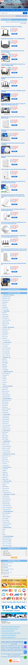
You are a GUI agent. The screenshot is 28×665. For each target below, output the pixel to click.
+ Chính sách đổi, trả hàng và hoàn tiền (9, 628)
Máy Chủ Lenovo (5, 461)
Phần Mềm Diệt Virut (6, 492)
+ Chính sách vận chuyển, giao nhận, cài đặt (10, 633)
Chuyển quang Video (6, 505)
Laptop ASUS (4, 474)
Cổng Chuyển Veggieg (6, 539)
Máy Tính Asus (4, 393)
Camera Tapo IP (5, 421)
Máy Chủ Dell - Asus (6, 455)
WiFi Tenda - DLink (5, 298)
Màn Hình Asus (4, 402)
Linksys (3, 529)
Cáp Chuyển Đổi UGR (6, 524)
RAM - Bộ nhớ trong (5, 348)
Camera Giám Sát (5, 426)
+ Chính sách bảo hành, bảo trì (7, 631)
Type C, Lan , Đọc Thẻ (6, 543)
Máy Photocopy (5, 486)
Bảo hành (23, 10)
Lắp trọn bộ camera (5, 425)
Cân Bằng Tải (4, 331)
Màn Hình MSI (4, 410)
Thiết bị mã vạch (5, 488)
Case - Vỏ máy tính (5, 355)
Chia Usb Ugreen (5, 520)
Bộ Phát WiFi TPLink (6, 296)
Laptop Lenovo (4, 475)
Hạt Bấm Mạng (4, 333)
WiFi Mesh (4, 312)
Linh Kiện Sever (5, 465)
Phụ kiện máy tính (5, 450)
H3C (2, 532)
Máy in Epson (4, 437)
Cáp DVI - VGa (4, 514)
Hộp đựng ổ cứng (5, 522)
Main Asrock (4, 361)
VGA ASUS (4, 368)
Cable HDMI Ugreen (5, 513)
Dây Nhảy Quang (5, 502)
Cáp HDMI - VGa (5, 442)
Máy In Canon (4, 432)
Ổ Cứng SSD (4, 346)
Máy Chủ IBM (4, 459)
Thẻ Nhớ (3, 380)
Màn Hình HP (4, 405)
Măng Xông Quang (5, 503)
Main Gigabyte (4, 362)
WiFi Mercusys (4, 302)
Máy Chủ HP (4, 457)
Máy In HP (4, 434)
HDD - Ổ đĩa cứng (5, 350)
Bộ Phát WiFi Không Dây (16, 22)
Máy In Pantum (4, 439)
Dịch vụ (18, 10)
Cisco (3, 530)
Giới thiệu (13, 10)
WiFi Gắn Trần (4, 314)
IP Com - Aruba (5, 309)
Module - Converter (5, 448)
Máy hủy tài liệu (5, 490)
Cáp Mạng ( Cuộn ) (5, 329)
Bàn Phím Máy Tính (5, 373)
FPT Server (4, 463)
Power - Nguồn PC (5, 353)
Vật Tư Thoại (4, 336)
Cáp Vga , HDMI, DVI (6, 538)
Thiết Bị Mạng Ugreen (6, 446)
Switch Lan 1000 (5, 323)
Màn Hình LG (4, 407)
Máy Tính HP (4, 389)
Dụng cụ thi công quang (6, 507)
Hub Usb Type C (5, 518)
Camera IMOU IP (5, 417)
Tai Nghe (3, 377)
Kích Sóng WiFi (5, 316)
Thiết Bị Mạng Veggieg (6, 545)
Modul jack (4, 338)
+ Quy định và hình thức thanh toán (8, 635)
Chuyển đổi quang (5, 498)
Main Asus (3, 359)
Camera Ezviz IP (5, 416)
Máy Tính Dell (4, 387)
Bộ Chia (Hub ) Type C (6, 541)
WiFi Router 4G (5, 318)
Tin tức (7, 10)
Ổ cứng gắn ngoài (5, 351)
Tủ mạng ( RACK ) (5, 340)
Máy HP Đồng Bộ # (5, 396)
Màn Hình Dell (4, 403)
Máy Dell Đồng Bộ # (5, 394)
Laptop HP (4, 470)
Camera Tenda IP (5, 419)
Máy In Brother (4, 435)
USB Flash (4, 378)
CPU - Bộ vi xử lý (5, 344)
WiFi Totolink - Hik (5, 300)
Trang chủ (3, 10)
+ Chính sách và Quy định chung (8, 637)
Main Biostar (4, 366)
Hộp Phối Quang (5, 496)
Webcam (3, 384)
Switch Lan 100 (5, 321)
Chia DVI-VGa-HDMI (6, 516)
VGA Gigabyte (4, 369)
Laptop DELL (4, 472)
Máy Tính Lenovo (5, 391)
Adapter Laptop (5, 479)
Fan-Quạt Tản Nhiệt (5, 452)
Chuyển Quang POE (6, 500)
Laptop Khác (4, 477)
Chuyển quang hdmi (5, 509)
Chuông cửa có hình (6, 428)
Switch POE (4, 325)
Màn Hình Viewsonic (6, 409)
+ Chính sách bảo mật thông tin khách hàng (10, 626)
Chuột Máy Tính (5, 375)
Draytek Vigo (4, 307)
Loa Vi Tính (4, 382)
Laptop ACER (4, 468)
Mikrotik (3, 534)
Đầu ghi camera (5, 423)
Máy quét (3, 484)
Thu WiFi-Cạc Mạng (5, 320)
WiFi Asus (3, 303)
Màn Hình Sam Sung (6, 400)
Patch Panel (4, 334)
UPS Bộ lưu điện (5, 483)
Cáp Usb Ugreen (5, 525)
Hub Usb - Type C (5, 444)
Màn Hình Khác (5, 412)
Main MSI (3, 364)
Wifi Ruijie (3, 305)
